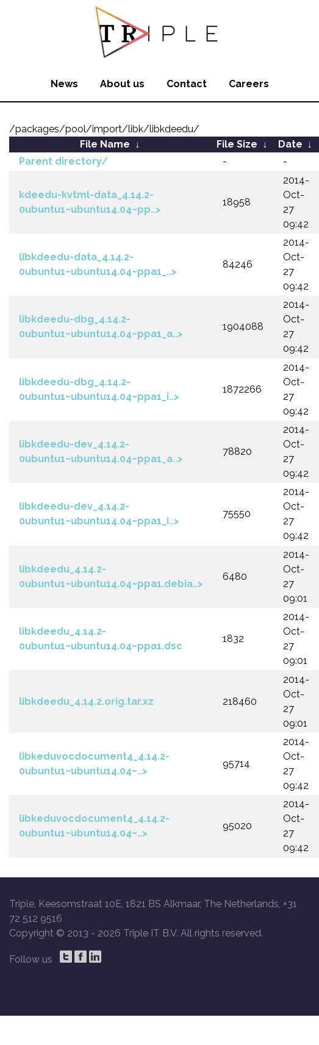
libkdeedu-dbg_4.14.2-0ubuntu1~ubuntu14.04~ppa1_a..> (101, 326)
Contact (187, 84)
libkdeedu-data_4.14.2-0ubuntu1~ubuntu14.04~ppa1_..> (98, 264)
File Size (237, 144)
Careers (249, 84)
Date (290, 144)
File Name (105, 144)
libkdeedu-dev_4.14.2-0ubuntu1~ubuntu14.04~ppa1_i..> (99, 514)
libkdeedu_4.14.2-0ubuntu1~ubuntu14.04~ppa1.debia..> (111, 576)
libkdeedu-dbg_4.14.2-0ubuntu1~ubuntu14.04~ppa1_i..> (99, 389)
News (64, 84)
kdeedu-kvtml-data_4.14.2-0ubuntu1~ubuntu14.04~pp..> (90, 202)
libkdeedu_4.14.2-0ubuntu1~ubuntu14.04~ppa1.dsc (100, 639)
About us (122, 84)
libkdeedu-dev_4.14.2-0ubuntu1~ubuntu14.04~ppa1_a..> (101, 451)
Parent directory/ (63, 161)
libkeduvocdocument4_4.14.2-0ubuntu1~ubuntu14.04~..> (94, 764)
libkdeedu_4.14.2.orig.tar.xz (86, 701)
